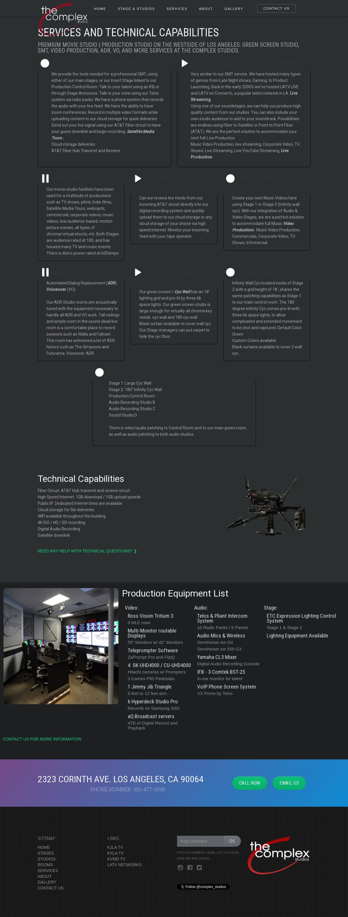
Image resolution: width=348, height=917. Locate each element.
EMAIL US (289, 783)
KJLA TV (115, 847)
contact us (276, 8)
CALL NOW (249, 783)
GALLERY (47, 882)
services (177, 8)
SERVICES (48, 870)
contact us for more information (42, 739)
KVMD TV (116, 859)
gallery (234, 8)
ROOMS (45, 864)
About (206, 8)
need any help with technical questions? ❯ (88, 551)
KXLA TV (115, 853)
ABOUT (45, 876)
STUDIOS (47, 859)
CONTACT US (51, 888)
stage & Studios (136, 8)
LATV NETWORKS (124, 864)
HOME (100, 8)
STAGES (46, 853)
